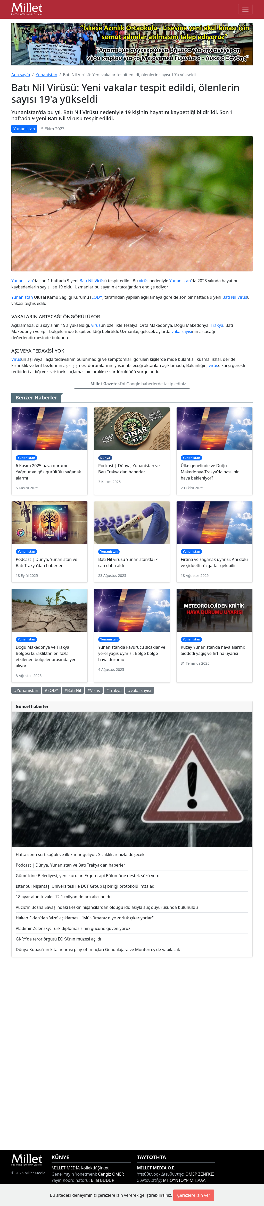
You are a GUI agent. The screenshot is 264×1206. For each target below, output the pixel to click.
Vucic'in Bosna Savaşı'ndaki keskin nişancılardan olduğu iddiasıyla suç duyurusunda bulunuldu (107, 907)
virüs (143, 281)
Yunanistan (46, 75)
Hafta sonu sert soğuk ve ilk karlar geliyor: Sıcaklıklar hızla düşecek (80, 854)
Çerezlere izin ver (193, 1195)
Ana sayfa (20, 75)
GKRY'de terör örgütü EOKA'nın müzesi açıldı (58, 939)
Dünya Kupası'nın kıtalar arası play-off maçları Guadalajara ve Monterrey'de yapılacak (98, 949)
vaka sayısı (181, 331)
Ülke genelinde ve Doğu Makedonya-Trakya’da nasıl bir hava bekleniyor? (210, 472)
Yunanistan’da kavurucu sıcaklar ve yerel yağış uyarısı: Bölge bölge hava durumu (131, 653)
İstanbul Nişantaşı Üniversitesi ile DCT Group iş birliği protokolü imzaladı (85, 886)
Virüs (99, 281)
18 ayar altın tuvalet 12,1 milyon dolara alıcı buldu (64, 897)
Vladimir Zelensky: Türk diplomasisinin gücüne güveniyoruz (73, 928)
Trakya (217, 325)
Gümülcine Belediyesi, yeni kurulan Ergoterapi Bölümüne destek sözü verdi (88, 875)
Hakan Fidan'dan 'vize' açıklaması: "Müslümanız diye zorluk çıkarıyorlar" (85, 918)
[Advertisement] (132, 1053)
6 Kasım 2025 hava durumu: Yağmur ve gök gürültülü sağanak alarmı (48, 472)
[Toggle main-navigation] (245, 9)
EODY (96, 297)
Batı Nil (87, 281)
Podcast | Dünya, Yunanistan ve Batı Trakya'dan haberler (70, 865)
